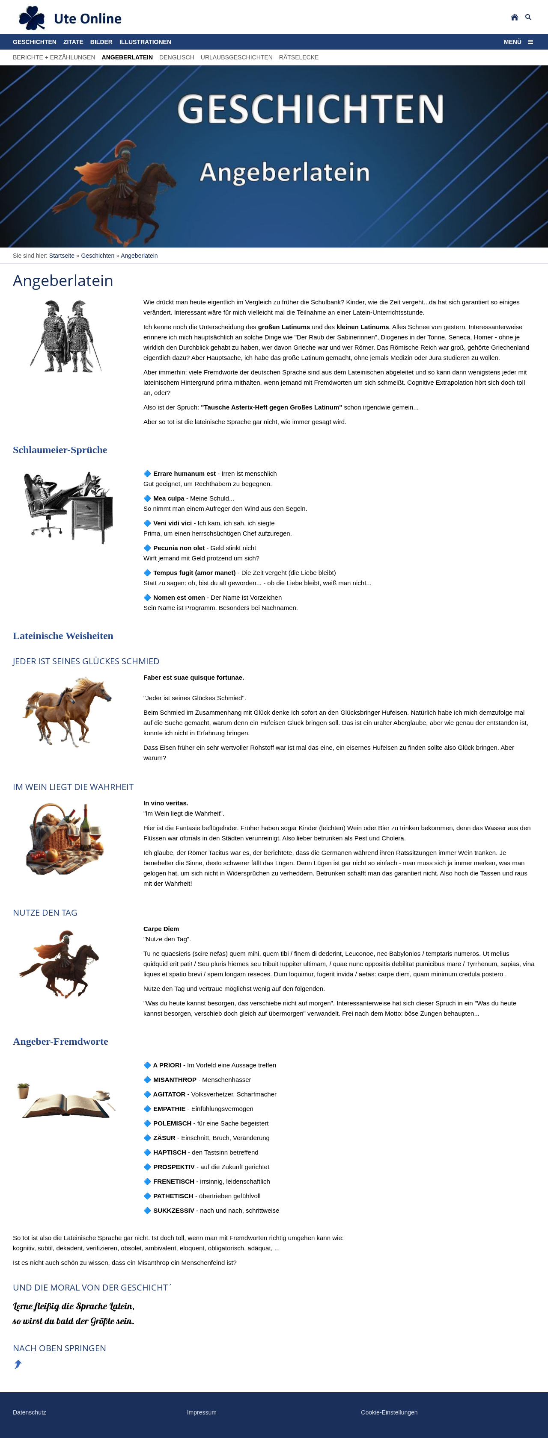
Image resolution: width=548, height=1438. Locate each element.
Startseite (61, 255)
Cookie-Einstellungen (389, 1412)
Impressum (202, 1412)
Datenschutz (29, 1412)
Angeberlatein (139, 255)
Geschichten (98, 255)
